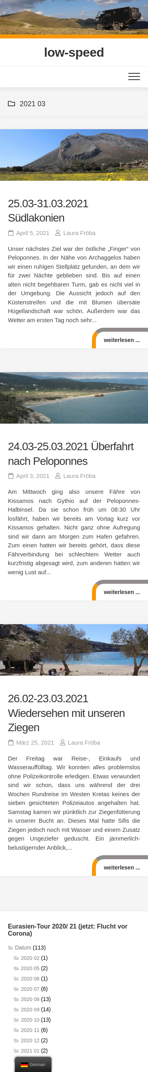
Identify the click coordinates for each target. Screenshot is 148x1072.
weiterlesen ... (122, 340)
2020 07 (30, 989)
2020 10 (30, 1020)
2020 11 (30, 1030)
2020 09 (30, 1010)
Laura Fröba (79, 232)
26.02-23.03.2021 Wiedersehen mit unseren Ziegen (66, 713)
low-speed (74, 52)
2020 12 (30, 1040)
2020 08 (30, 999)
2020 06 (30, 979)
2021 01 (30, 1051)
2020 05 (30, 968)
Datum (23, 947)
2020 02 (30, 958)
